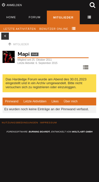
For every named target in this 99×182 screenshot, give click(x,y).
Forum (35, 17)
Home (11, 17)
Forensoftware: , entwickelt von (49, 131)
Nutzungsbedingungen (20, 122)
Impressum (48, 122)
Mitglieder (63, 17)
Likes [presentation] (54, 101)
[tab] (12, 102)
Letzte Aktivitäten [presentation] (35, 101)
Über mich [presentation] (70, 101)
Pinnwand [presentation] (11, 101)
